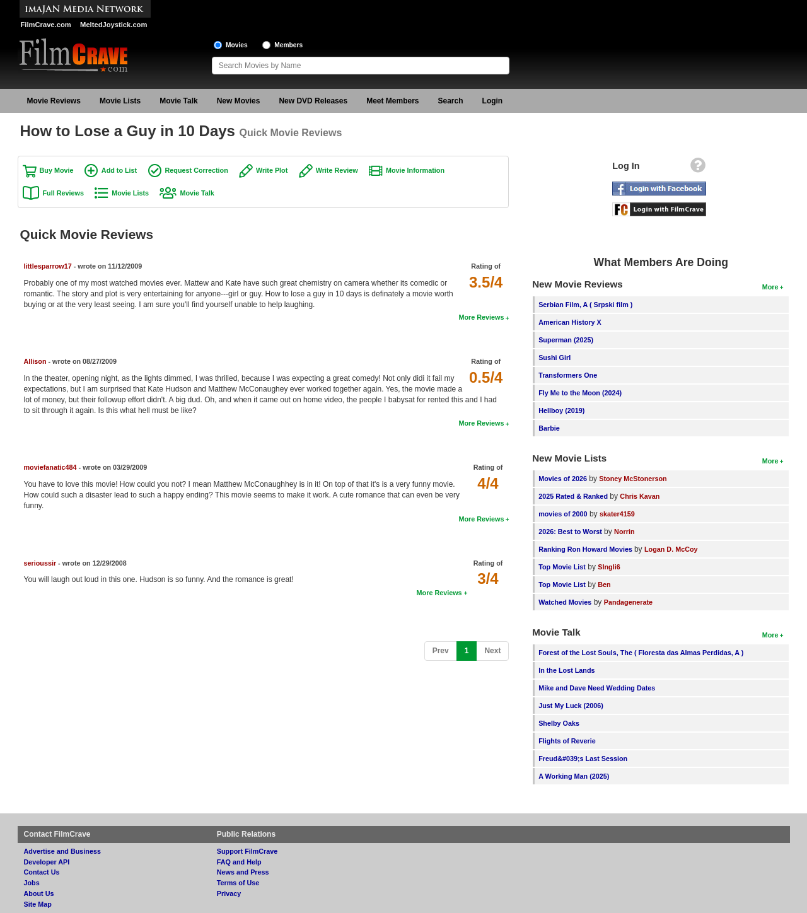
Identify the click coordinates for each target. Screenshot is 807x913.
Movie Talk (178, 100)
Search (450, 100)
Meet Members (392, 100)
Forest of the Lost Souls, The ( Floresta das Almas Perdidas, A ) (640, 652)
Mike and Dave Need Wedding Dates (596, 688)
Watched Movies (564, 602)
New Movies (238, 100)
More (770, 287)
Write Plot (271, 170)
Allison (35, 361)
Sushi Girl (554, 357)
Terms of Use (238, 883)
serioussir (40, 563)
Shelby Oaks (558, 723)
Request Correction (196, 170)
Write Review (337, 170)
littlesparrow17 (48, 266)
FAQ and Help (239, 862)
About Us (39, 893)
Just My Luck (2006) (570, 705)
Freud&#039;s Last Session (582, 758)
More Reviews (481, 317)
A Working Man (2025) (573, 776)
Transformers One (567, 375)
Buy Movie (57, 170)
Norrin (624, 531)
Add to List (119, 170)
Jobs (32, 883)
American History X (569, 322)
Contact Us (42, 872)
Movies (237, 45)
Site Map (38, 904)
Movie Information (415, 170)
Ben (604, 584)
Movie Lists (120, 100)
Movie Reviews (54, 100)
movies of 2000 (562, 514)
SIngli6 (609, 567)
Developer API (47, 862)
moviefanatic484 (50, 467)
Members (288, 45)
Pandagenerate (628, 602)
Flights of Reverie (567, 741)
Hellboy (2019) (561, 410)
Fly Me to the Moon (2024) (580, 393)
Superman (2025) (565, 340)
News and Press (243, 872)
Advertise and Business (62, 851)
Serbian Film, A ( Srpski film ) (585, 304)
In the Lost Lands (566, 670)
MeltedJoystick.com (113, 24)
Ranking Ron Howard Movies (586, 549)
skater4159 (617, 514)
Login (492, 100)
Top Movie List (562, 567)
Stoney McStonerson (632, 478)
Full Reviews (63, 193)
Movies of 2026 (562, 478)
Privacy (229, 893)
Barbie (549, 428)
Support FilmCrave (247, 851)
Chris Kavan (639, 496)
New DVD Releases (313, 100)
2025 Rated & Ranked (573, 496)
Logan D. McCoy (671, 549)
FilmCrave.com (46, 24)
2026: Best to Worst (570, 531)
